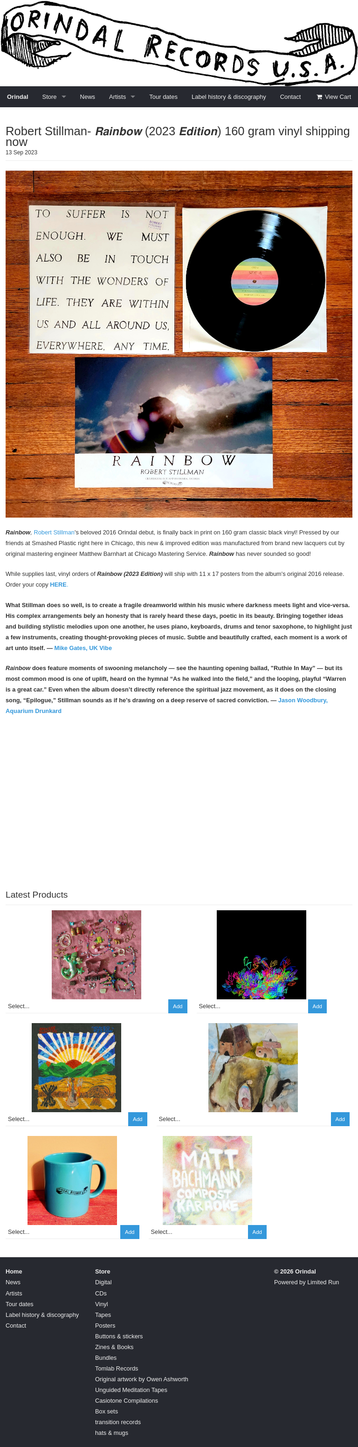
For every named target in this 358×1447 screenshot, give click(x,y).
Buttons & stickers (119, 1336)
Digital (103, 1282)
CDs (101, 1293)
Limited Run (323, 1282)
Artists (117, 96)
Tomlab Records (116, 1368)
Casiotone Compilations (126, 1400)
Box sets (106, 1411)
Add (178, 1006)
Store (49, 96)
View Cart (333, 96)
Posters (105, 1325)
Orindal (17, 96)
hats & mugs (111, 1432)
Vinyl (101, 1304)
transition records (118, 1422)
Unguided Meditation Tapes (131, 1389)
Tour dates (163, 96)
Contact (290, 96)
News (88, 96)
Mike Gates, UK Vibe (83, 647)
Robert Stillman (54, 532)
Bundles (106, 1357)
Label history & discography (229, 96)
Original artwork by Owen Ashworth (141, 1379)
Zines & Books (114, 1346)
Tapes (103, 1314)
